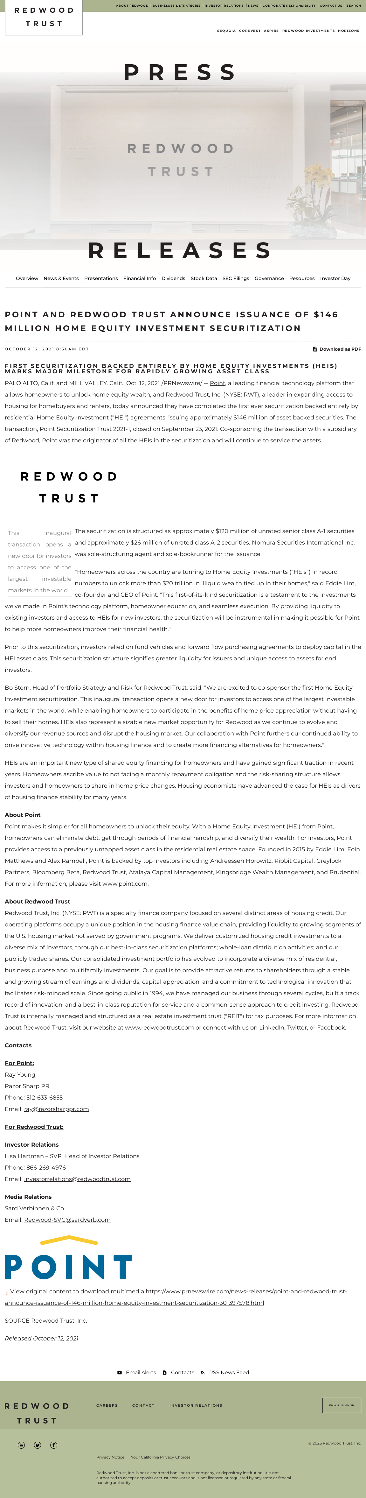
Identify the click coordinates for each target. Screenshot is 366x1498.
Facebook (331, 1027)
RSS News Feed (229, 1372)
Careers (107, 1405)
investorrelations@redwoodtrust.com (77, 1179)
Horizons (349, 31)
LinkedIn (271, 1027)
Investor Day (335, 278)
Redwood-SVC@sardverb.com (67, 1219)
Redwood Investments (308, 31)
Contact (143, 1405)
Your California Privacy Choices (160, 1457)
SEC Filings (236, 278)
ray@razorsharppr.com (56, 1109)
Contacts (182, 1372)
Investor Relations (196, 1405)
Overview (27, 278)
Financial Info (139, 278)
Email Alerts (141, 1372)
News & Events (61, 278)
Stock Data (204, 278)
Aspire (271, 31)
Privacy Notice (110, 1457)
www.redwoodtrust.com (159, 1027)
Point (217, 383)
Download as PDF (336, 349)
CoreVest (250, 31)
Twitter (297, 1027)
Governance (269, 278)
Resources (302, 278)
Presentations (101, 278)
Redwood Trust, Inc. (194, 394)
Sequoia (226, 31)
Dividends (173, 278)
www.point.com (125, 883)
